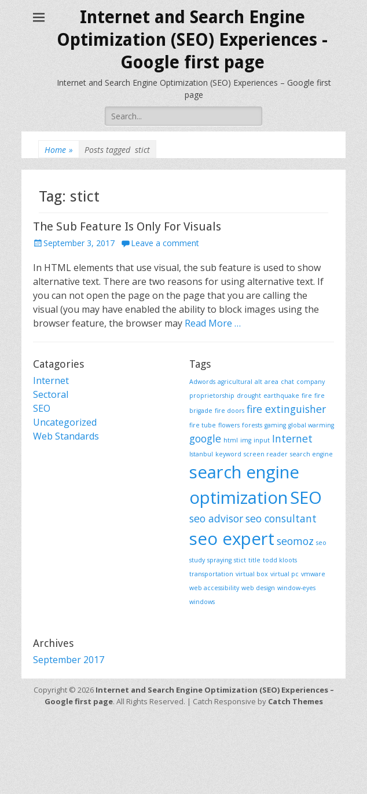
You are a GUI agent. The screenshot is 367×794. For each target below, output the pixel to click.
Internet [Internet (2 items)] (292, 438)
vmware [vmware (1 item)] (313, 574)
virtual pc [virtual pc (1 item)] (284, 574)
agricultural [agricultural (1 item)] (235, 382)
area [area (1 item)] (271, 382)
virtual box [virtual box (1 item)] (252, 574)
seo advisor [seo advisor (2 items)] (216, 518)
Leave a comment (165, 242)
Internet (51, 380)
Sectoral (50, 394)
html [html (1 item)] (230, 440)
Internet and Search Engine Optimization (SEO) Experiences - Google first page (192, 39)
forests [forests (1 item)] (252, 425)
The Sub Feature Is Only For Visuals (127, 226)
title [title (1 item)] (254, 560)
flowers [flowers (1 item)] (229, 425)
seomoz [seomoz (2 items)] (295, 541)
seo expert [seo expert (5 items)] (231, 538)
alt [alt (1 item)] (258, 382)
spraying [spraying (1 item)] (219, 560)
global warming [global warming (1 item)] (311, 425)
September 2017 (68, 659)
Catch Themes (295, 701)
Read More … (213, 323)
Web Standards (66, 436)
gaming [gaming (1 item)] (275, 425)
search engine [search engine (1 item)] (311, 454)
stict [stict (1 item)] (240, 560)
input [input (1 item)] (262, 440)
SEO (41, 408)
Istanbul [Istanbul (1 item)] (201, 454)
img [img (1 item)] (245, 440)
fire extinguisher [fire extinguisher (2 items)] (286, 409)
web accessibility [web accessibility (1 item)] (214, 588)
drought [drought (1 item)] (249, 395)
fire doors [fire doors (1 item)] (229, 411)
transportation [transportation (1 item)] (211, 574)
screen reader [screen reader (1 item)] (266, 454)
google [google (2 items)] (205, 438)
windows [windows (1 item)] (202, 602)
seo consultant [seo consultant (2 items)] (281, 518)
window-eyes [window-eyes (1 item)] (296, 588)
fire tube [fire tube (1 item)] (202, 425)
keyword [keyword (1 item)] (228, 454)
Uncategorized (65, 422)
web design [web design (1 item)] (258, 588)
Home (59, 150)
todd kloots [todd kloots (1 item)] (280, 560)
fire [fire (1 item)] (307, 395)
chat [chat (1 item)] (287, 382)
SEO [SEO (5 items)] (306, 497)
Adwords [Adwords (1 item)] (202, 382)
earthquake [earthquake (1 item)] (281, 395)
